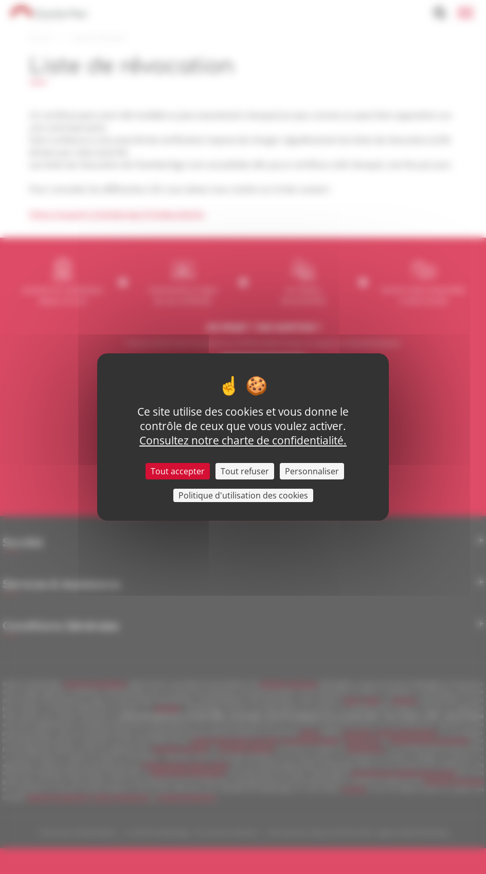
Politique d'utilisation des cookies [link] (243, 495)
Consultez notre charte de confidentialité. (243, 440)
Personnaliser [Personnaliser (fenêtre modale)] (312, 471)
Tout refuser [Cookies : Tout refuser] (245, 471)
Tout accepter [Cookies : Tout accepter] (178, 471)
